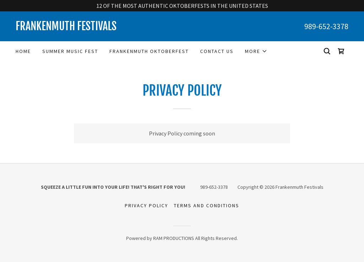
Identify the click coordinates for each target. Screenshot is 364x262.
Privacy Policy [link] (146, 205)
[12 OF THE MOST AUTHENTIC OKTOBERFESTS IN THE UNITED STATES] (182, 5)
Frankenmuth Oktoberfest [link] (149, 51)
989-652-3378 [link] (326, 26)
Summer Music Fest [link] (70, 51)
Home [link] (23, 51)
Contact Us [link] (217, 51)
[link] (99, 28)
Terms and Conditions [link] (206, 205)
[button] (256, 51)
